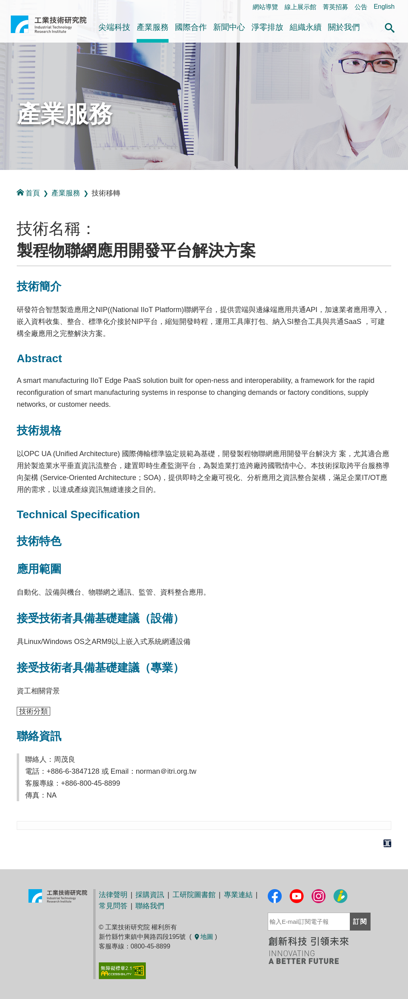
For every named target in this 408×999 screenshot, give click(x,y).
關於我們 (344, 27)
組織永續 (306, 27)
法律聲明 (113, 895)
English (384, 6)
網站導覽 (265, 7)
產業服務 (153, 27)
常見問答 (113, 906)
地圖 (203, 936)
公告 (361, 7)
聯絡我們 (149, 906)
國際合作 (191, 27)
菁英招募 (335, 7)
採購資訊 (149, 895)
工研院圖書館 (194, 895)
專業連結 (238, 895)
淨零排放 (267, 27)
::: (2, 178)
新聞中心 (229, 27)
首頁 (28, 193)
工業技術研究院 (48, 27)
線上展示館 (300, 7)
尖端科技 (114, 27)
